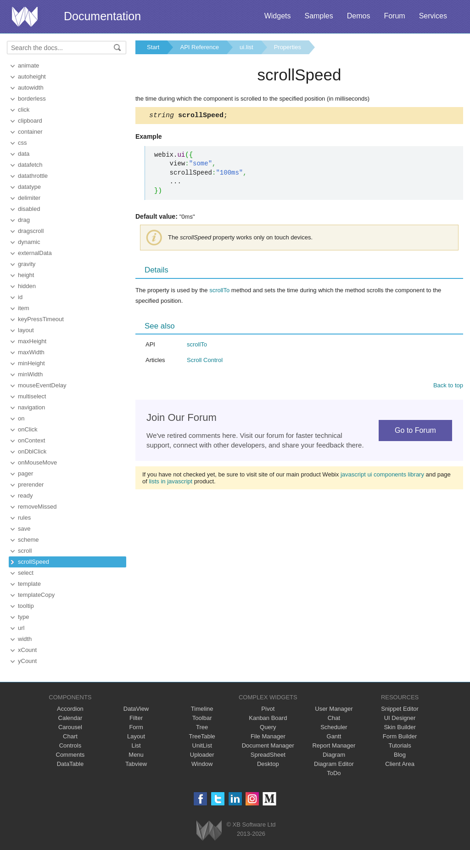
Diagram (334, 754)
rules (24, 517)
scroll (25, 550)
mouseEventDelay (42, 385)
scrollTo (219, 291)
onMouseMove (37, 462)
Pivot (267, 708)
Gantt (334, 736)
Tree (202, 727)
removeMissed (37, 506)
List (135, 745)
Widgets (277, 16)
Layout (136, 736)
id (20, 297)
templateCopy (36, 594)
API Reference (199, 47)
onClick (28, 429)
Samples (318, 16)
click (23, 109)
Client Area (399, 763)
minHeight (31, 363)
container (30, 131)
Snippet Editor (400, 708)
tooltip (26, 605)
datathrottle (33, 175)
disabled (29, 208)
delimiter (29, 197)
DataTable (70, 763)
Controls (70, 745)
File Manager (268, 736)
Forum (394, 16)
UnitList (202, 745)
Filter (136, 717)
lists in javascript (170, 482)
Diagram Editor (334, 763)
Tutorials (399, 745)
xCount (27, 649)
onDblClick (32, 451)
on (21, 418)
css (22, 142)
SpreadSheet (268, 754)
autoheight (32, 76)
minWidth (30, 374)
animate (28, 65)
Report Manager (333, 745)
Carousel (70, 727)
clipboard (30, 120)
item (23, 308)
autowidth (31, 87)
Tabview (136, 763)
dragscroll (31, 230)
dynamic (29, 241)
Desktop (268, 763)
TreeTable (202, 736)
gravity (26, 264)
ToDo (334, 773)
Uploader (202, 754)
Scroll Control (205, 361)
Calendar (70, 717)
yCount (27, 660)
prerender (31, 484)
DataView (136, 708)
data (23, 153)
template (29, 583)
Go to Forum (415, 432)
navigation (31, 407)
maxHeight (32, 341)
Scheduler (333, 727)
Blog (400, 754)
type (23, 616)
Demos (358, 16)
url (21, 627)
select (26, 572)
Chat (334, 717)
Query (268, 727)
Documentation (102, 16)
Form (136, 727)
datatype (29, 186)
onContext (31, 440)
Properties (287, 47)
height (26, 275)
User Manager (333, 708)
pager (25, 473)
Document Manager (268, 745)
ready (25, 495)
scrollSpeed (33, 561)
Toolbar (202, 717)
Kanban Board (268, 717)
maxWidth (31, 352)
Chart (70, 736)
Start (153, 47)
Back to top (448, 386)
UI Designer (400, 717)
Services (433, 16)
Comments (70, 754)
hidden (27, 286)
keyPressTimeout (41, 319)
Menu (136, 754)
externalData (35, 252)
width (25, 638)
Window (202, 763)
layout (26, 330)
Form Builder (400, 736)
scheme (28, 539)
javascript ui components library (382, 475)
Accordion (70, 708)
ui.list (246, 47)
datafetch (30, 164)
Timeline (202, 708)
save (24, 528)
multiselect (32, 396)
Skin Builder (399, 727)
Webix (209, 830)
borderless (32, 98)
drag (24, 219)
